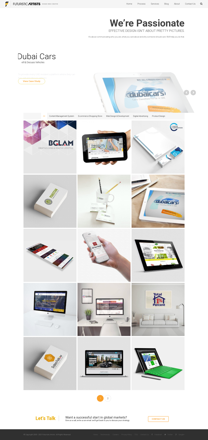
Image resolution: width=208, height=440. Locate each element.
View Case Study (31, 81)
